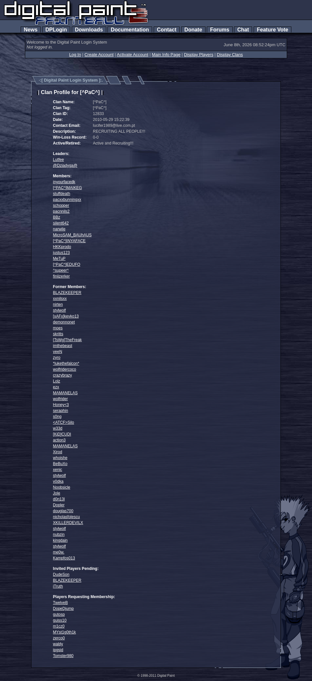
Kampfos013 (64, 558)
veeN (57, 351)
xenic (57, 469)
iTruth (58, 586)
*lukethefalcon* (66, 363)
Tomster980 (63, 655)
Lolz (56, 381)
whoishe (60, 458)
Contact (166, 29)
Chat (243, 29)
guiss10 (60, 620)
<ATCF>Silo (63, 422)
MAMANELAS (65, 393)
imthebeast (62, 345)
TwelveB (60, 602)
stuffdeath (61, 193)
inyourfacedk (64, 182)
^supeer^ (61, 270)
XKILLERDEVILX (68, 522)
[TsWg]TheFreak (67, 340)
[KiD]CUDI (62, 434)
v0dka (58, 481)
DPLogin (56, 29)
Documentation (130, 29)
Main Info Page (166, 54)
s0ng (57, 416)
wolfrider (60, 399)
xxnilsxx (60, 298)
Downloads (89, 29)
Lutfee (58, 159)
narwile (59, 229)
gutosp (59, 614)
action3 (59, 440)
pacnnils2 (61, 211)
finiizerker (61, 276)
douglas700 (63, 511)
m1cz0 (59, 626)
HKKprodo (62, 246)
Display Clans (230, 54)
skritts (58, 334)
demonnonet (64, 322)
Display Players (198, 54)
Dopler (59, 505)
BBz (56, 217)
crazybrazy (62, 375)
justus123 (61, 252)
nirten (58, 304)
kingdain (60, 540)
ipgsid (58, 650)
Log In (75, 54)
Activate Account (132, 54)
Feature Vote (272, 29)
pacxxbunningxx (67, 199)
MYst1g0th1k (64, 632)
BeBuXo (60, 463)
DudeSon (61, 574)
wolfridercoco (64, 369)
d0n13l (59, 499)
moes (58, 328)
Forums (219, 29)
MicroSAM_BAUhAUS (72, 235)
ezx (56, 387)
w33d (58, 428)
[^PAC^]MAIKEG (67, 187)
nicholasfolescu (66, 517)
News (31, 29)
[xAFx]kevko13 (66, 316)
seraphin (60, 410)
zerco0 (59, 638)
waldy (58, 644)
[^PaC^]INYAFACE (69, 241)
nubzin (59, 534)
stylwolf (59, 310)
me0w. (59, 552)
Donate (193, 29)
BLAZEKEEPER (67, 292)
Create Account (99, 54)
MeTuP (59, 258)
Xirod (57, 452)
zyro (57, 357)
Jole (56, 493)
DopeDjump (63, 608)
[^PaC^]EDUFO (66, 264)
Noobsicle (61, 487)
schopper (61, 205)
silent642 (61, 223)
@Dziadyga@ (65, 165)
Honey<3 (61, 404)
